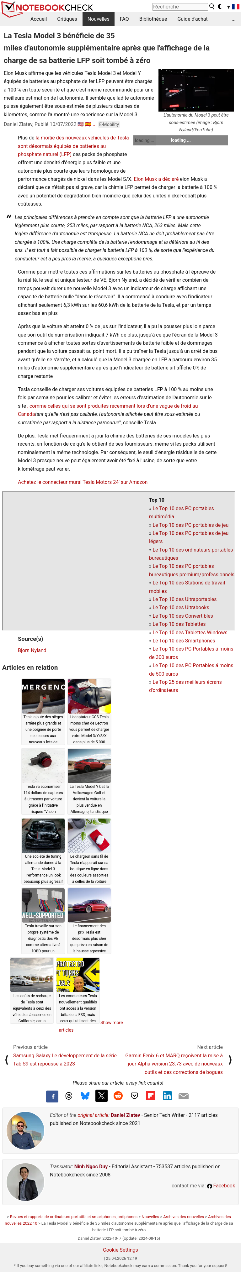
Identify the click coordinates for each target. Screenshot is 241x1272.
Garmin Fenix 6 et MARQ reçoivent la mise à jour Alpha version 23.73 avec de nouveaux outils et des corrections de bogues (174, 1064)
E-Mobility (109, 124)
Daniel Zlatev (125, 1115)
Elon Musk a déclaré (156, 179)
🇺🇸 (81, 124)
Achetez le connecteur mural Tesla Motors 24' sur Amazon (82, 482)
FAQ (124, 19)
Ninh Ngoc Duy (91, 1167)
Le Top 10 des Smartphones (184, 641)
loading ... (144, 140)
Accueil (38, 19)
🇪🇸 (88, 124)
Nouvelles (99, 19)
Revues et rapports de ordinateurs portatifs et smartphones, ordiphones (73, 1216)
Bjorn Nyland (32, 650)
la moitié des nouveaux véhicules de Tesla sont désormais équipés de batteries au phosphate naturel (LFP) (73, 146)
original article (93, 1115)
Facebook (221, 1186)
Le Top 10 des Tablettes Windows (190, 633)
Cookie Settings (120, 1250)
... (234, 19)
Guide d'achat (192, 19)
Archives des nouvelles (183, 1216)
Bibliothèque (153, 19)
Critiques (67, 19)
